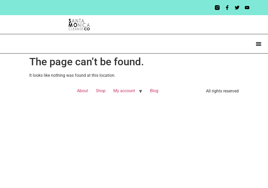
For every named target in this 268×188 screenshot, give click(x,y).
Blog (154, 90)
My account (124, 90)
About (82, 90)
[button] (258, 43)
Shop (100, 90)
